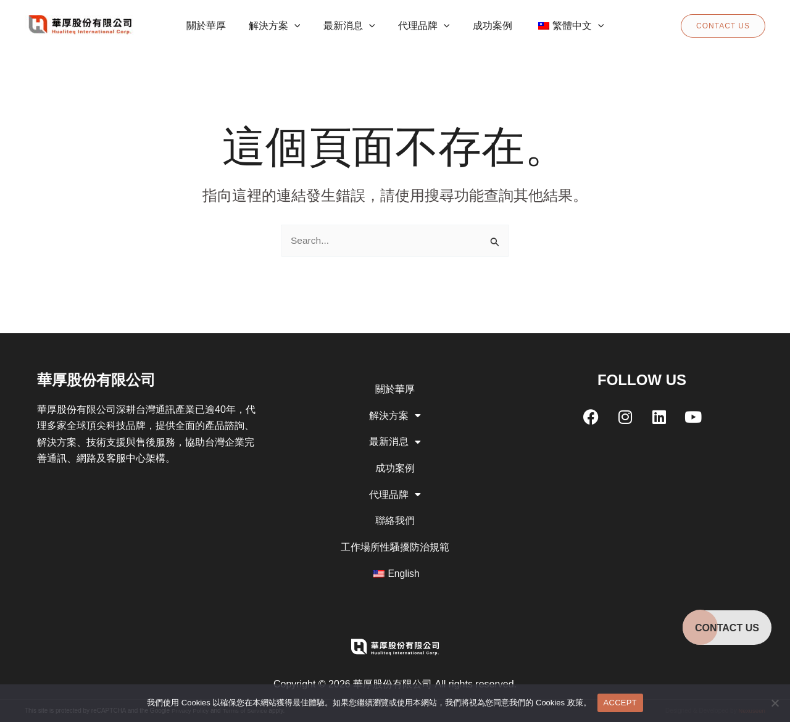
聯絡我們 (395, 518)
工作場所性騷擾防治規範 (395, 546)
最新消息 (395, 437)
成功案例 (395, 464)
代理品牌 (395, 492)
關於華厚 (395, 383)
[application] (299, 26)
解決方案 (395, 410)
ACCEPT (620, 702)
